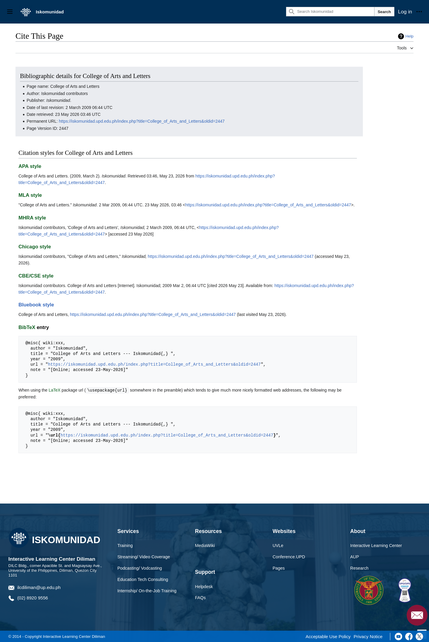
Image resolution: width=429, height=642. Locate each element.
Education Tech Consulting (142, 579)
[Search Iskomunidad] (330, 11)
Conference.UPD (289, 556)
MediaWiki (205, 545)
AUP (354, 556)
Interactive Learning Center (376, 545)
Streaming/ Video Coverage (143, 556)
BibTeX (26, 327)
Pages (279, 567)
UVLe (278, 545)
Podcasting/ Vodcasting (139, 567)
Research (359, 567)
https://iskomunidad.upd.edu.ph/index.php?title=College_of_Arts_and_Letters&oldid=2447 (142, 121)
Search (384, 12)
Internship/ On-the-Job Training (146, 590)
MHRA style (32, 218)
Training (125, 545)
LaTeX (54, 390)
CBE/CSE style (36, 276)
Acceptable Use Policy (328, 636)
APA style (29, 166)
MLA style (30, 195)
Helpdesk (204, 586)
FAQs (200, 597)
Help (409, 36)
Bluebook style (36, 305)
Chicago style (34, 247)
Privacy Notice (368, 636)
